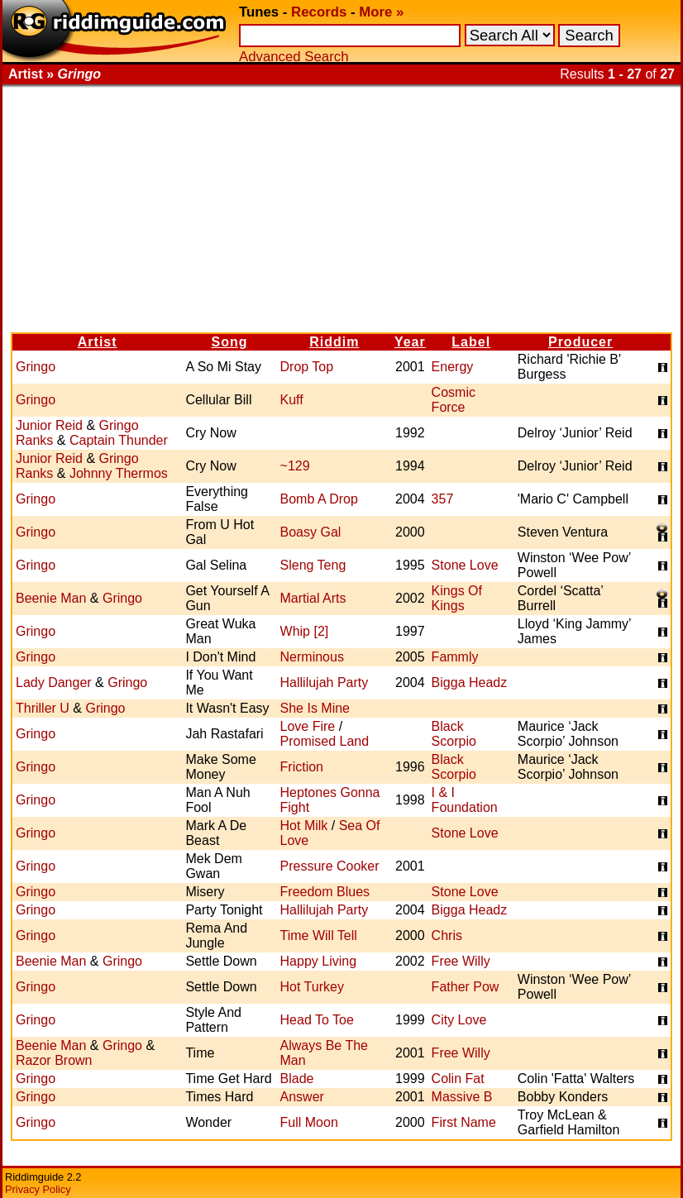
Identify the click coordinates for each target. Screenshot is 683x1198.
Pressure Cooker (330, 866)
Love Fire (308, 726)
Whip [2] (304, 631)
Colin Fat (458, 1079)
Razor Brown (54, 1060)
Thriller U (42, 708)
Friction (301, 767)
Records (318, 12)
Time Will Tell (318, 935)
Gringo (35, 367)
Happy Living (318, 961)
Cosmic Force (453, 399)
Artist (97, 342)
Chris (447, 935)
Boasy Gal (311, 532)
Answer (302, 1097)
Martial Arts (313, 598)
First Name (464, 1122)
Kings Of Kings (457, 598)
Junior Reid (49, 425)
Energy (453, 367)
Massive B (462, 1097)
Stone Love (465, 565)
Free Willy (461, 961)
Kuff (291, 400)
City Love (459, 1020)
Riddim (334, 342)
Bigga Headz (470, 682)
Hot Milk (304, 826)
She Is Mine (315, 708)
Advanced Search (293, 56)
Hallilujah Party (324, 682)
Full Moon (309, 1122)
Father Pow (465, 987)
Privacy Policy (38, 1189)
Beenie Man (51, 598)
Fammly (455, 657)
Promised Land (325, 741)
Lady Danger (54, 682)
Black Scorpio (454, 733)
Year (410, 342)
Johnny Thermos (118, 473)
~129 (295, 466)
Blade (297, 1079)
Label (470, 342)
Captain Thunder (118, 440)
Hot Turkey (312, 987)
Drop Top (307, 367)
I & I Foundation (465, 799)
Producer (580, 342)
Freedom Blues (325, 892)
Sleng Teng (313, 565)
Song (229, 342)
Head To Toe (317, 1020)
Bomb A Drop (319, 499)
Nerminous (312, 657)
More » (381, 12)
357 (443, 499)
